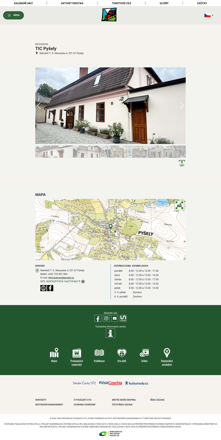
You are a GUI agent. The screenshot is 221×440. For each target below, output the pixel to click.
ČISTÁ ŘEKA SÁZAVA (122, 404)
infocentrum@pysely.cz (61, 277)
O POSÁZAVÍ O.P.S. (83, 400)
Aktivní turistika (72, 3)
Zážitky (202, 3)
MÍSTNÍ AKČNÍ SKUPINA (124, 400)
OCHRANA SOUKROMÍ (84, 404)
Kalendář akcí (23, 3)
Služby (164, 3)
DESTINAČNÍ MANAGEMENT (49, 404)
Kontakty (40, 400)
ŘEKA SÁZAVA (157, 400)
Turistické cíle (121, 3)
